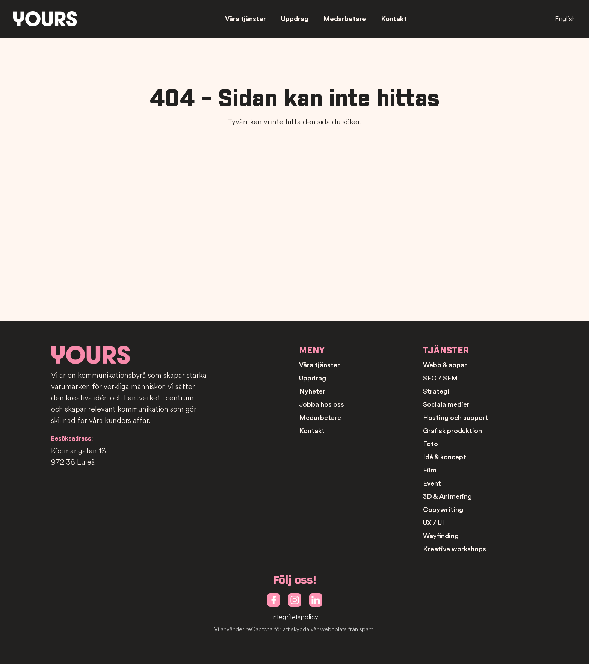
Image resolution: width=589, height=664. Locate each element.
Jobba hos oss (321, 404)
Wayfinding (441, 536)
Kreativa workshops (454, 549)
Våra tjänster (245, 18)
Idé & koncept (444, 457)
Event (432, 483)
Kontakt (394, 18)
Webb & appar (445, 365)
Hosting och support (455, 417)
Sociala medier (446, 404)
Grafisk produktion (452, 430)
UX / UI (433, 522)
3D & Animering (447, 496)
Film (429, 470)
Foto (430, 444)
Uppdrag (294, 18)
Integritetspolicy (294, 617)
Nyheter (312, 391)
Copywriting (443, 509)
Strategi (436, 391)
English (565, 19)
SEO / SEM (440, 378)
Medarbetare (344, 18)
